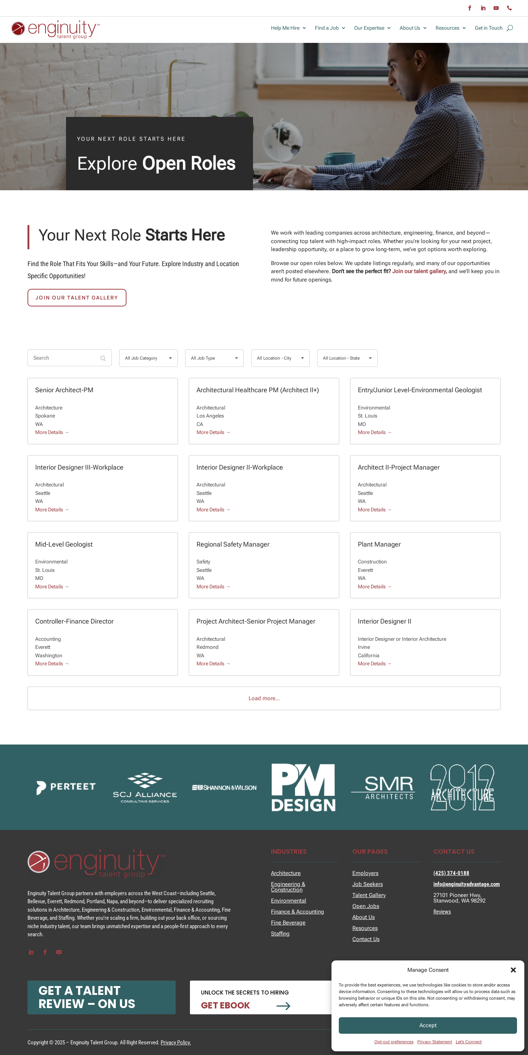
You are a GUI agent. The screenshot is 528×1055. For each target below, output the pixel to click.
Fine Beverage (288, 922)
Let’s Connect (469, 1041)
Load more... (264, 698)
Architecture (286, 873)
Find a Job (327, 28)
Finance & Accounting (297, 911)
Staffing (280, 933)
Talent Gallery (369, 895)
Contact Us (366, 939)
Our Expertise (369, 28)
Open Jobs (365, 906)
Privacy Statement (434, 1041)
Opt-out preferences (394, 1041)
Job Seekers (367, 884)
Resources (447, 28)
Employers (365, 873)
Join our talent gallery (418, 271)
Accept (428, 1025)
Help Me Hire (285, 28)
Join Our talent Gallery (77, 297)
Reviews (442, 911)
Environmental (288, 900)
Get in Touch (489, 28)
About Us (410, 28)
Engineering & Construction (288, 887)
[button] (513, 970)
